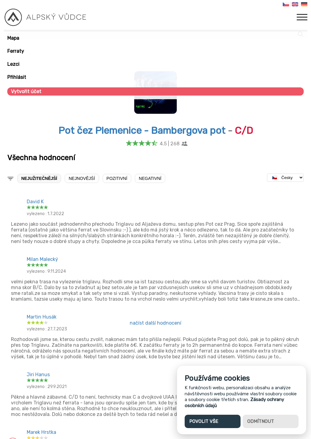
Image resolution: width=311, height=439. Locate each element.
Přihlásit (16, 77)
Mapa (13, 38)
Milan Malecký (42, 259)
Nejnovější (82, 178)
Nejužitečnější (39, 178)
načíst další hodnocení (155, 323)
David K (35, 201)
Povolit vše (203, 421)
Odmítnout (260, 421)
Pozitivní (117, 178)
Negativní (150, 178)
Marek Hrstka (41, 432)
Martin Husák (41, 317)
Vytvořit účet (26, 91)
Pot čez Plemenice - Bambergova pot (141, 130)
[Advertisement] (155, 375)
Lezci (13, 64)
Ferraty (15, 51)
